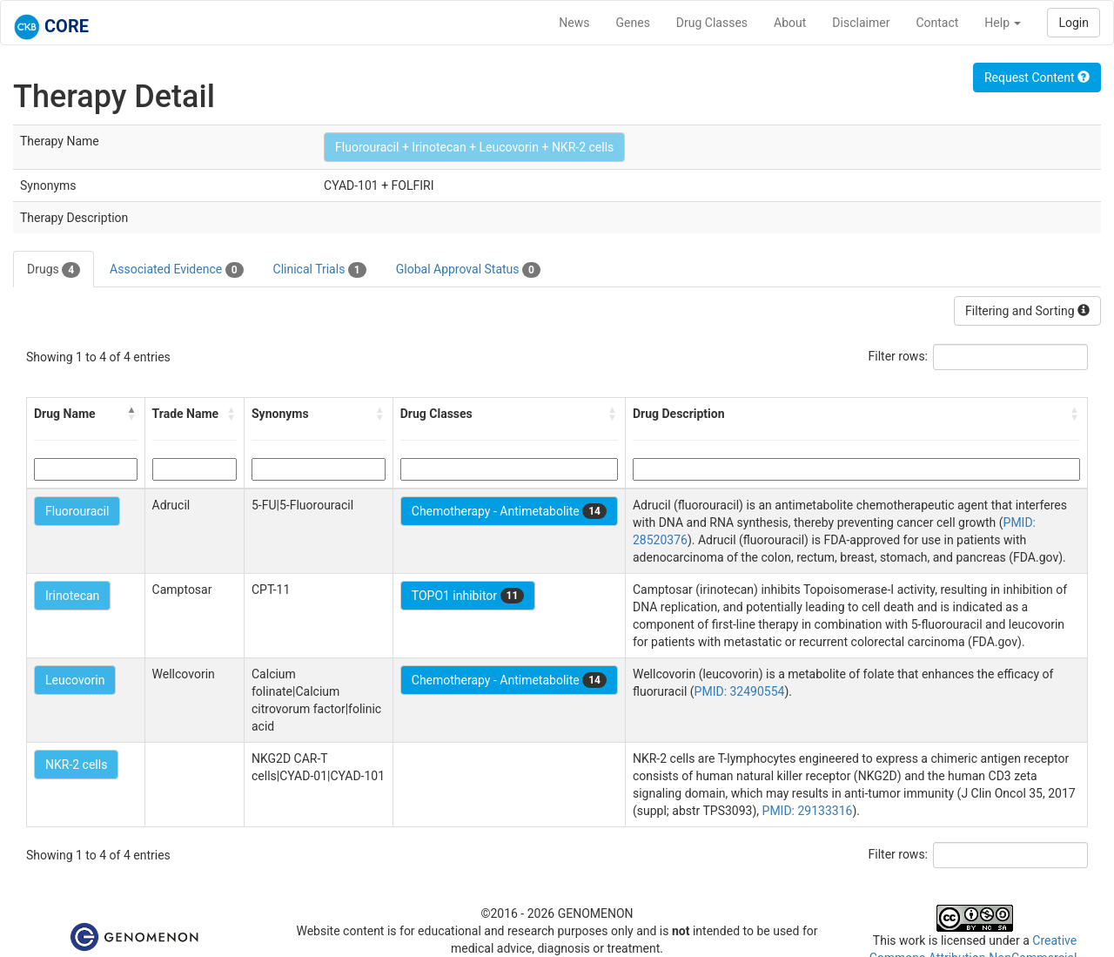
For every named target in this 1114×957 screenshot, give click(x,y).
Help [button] (1002, 23)
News (574, 23)
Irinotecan (72, 596)
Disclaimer (860, 23)
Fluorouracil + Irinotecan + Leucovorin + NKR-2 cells (474, 147)
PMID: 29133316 (807, 811)
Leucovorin (74, 680)
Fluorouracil (77, 511)
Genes (633, 23)
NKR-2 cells (76, 765)
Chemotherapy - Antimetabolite (509, 511)
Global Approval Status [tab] (468, 270)
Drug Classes (712, 23)
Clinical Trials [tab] (319, 270)
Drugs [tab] (53, 270)
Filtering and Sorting (1027, 311)
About (790, 23)
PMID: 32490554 (740, 691)
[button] (132, 413)
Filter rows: (899, 356)
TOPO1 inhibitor (468, 595)
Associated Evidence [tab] (176, 270)
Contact (937, 23)
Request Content (1037, 77)
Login (1073, 23)
